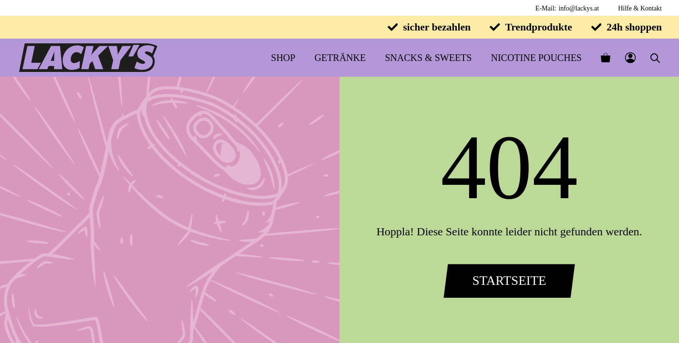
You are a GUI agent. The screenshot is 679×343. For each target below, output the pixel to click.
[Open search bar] (655, 57)
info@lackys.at (578, 8)
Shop (283, 57)
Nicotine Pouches (536, 57)
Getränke (340, 57)
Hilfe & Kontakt (640, 8)
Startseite (509, 280)
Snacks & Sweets (428, 57)
